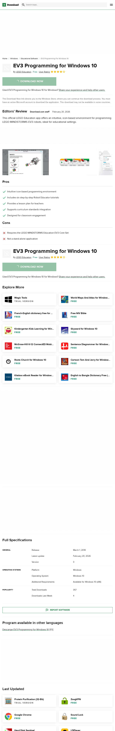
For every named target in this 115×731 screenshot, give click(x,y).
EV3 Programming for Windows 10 (55, 65)
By (22, 72)
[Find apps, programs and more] (64, 4)
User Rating (52, 71)
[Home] (4, 58)
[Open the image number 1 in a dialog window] (74, 162)
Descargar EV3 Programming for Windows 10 (25, 629)
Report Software (57, 610)
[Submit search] (23, 4)
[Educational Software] (29, 58)
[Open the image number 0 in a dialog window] (25, 162)
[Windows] (14, 58)
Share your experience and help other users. (82, 90)
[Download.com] (10, 5)
